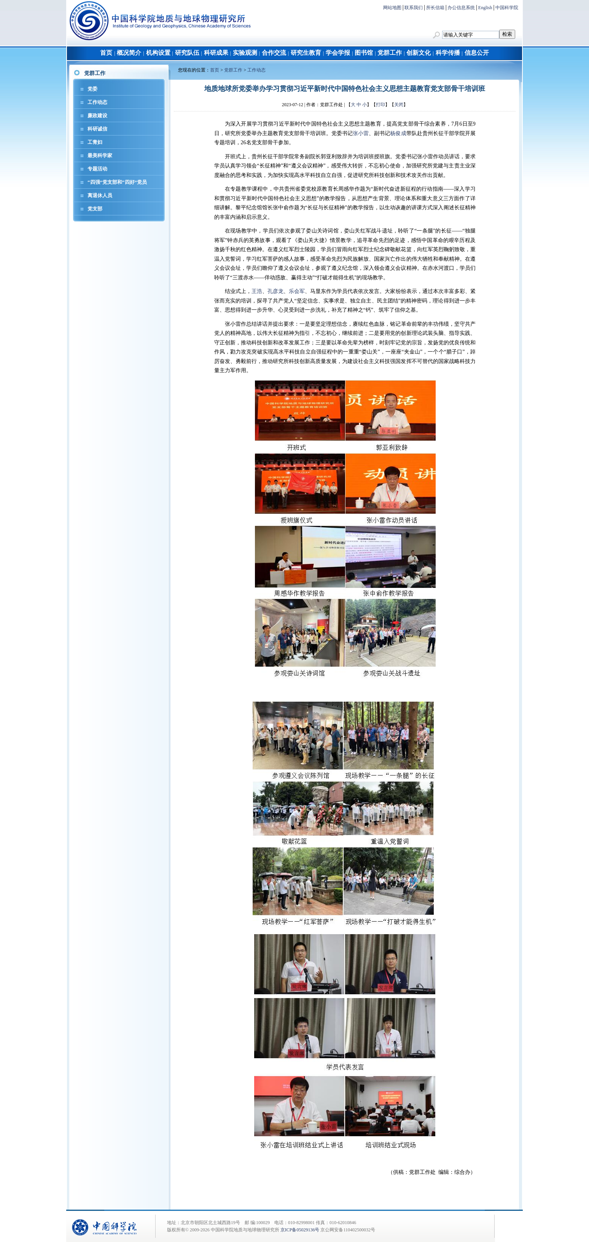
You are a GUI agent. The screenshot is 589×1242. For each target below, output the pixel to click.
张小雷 (361, 133)
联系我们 (413, 7)
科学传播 (448, 52)
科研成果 (216, 52)
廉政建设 (97, 115)
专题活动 (97, 169)
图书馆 (364, 52)
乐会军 (297, 291)
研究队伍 (187, 52)
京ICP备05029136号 (300, 1229)
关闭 (398, 104)
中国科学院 (506, 7)
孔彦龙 (275, 291)
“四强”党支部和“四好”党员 (117, 182)
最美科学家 (100, 155)
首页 (106, 52)
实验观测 (245, 52)
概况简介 (129, 52)
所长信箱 (435, 7)
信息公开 (477, 52)
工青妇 (95, 142)
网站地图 (392, 7)
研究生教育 (306, 52)
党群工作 (389, 52)
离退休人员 (100, 195)
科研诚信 (97, 129)
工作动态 (97, 102)
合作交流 (274, 52)
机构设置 (158, 52)
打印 (380, 104)
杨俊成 (398, 133)
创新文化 (418, 52)
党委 (92, 89)
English (485, 7)
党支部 (95, 209)
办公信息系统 (461, 7)
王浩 (257, 291)
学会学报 (338, 52)
